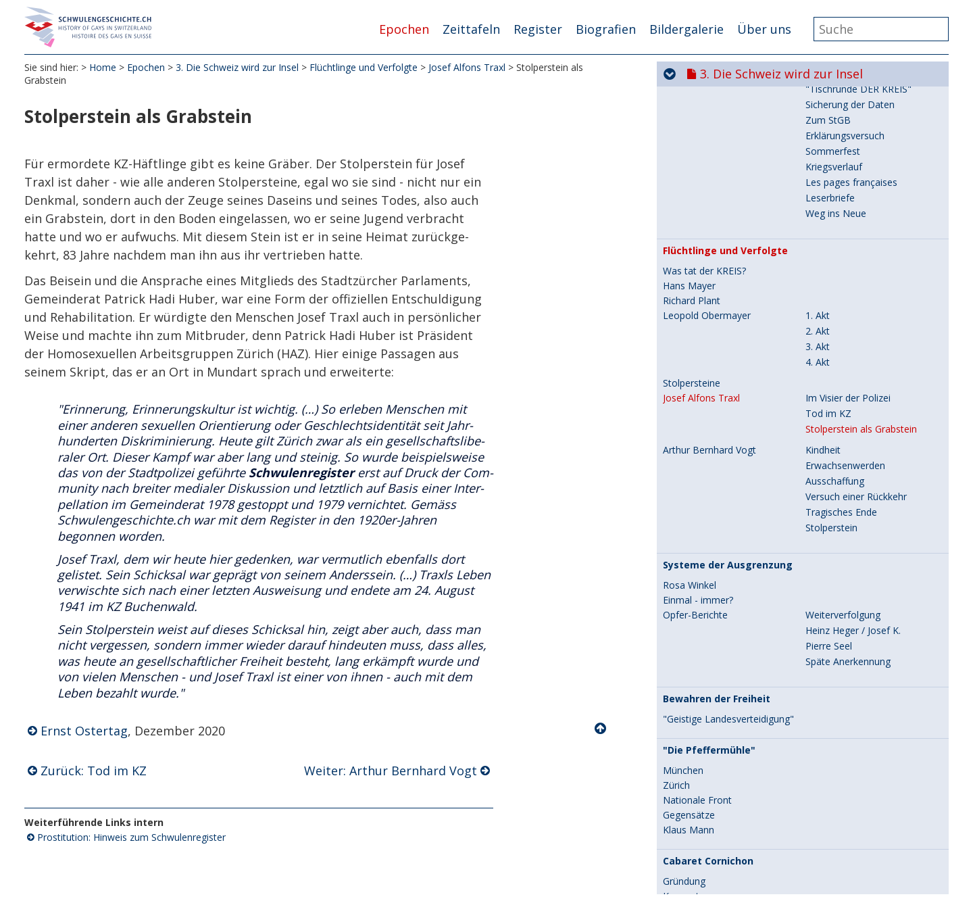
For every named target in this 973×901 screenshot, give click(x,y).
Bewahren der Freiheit (716, 505)
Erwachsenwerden (845, 271)
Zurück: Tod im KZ (94, 770)
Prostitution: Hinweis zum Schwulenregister (131, 837)
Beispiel (680, 717)
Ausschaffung (834, 287)
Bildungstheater (839, 880)
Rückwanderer (694, 732)
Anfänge (823, 812)
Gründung (684, 687)
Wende (820, 828)
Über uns (764, 29)
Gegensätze (689, 621)
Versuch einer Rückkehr (856, 302)
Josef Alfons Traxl (466, 67)
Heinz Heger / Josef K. (853, 436)
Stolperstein (831, 333)
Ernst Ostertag (84, 731)
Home (102, 67)
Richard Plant (691, 107)
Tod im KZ (828, 219)
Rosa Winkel (689, 391)
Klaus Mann (688, 636)
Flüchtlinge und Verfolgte (363, 67)
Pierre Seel (828, 451)
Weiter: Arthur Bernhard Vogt (390, 770)
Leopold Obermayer (707, 121)
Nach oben (601, 728)
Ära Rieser (685, 813)
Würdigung (686, 761)
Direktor (823, 864)
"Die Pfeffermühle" (709, 556)
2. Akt (817, 136)
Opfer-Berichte (695, 421)
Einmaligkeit (831, 843)
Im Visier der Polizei (848, 203)
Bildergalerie (686, 29)
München (683, 576)
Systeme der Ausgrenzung (728, 371)
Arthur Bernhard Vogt (709, 256)
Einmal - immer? (698, 406)
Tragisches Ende (841, 318)
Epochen (404, 29)
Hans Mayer (689, 92)
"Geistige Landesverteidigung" (728, 525)
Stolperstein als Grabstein (861, 234)
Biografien (606, 29)
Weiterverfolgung (842, 420)
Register (538, 29)
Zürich (676, 591)
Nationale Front (697, 606)
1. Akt (817, 121)
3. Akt (817, 152)
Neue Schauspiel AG (707, 865)
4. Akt (817, 168)
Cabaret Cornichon (708, 667)
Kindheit (823, 255)
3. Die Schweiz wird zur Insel (237, 67)
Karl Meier (685, 747)
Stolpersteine (691, 189)
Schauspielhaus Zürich (717, 793)
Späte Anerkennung (848, 467)
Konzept (681, 702)
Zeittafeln (471, 29)
